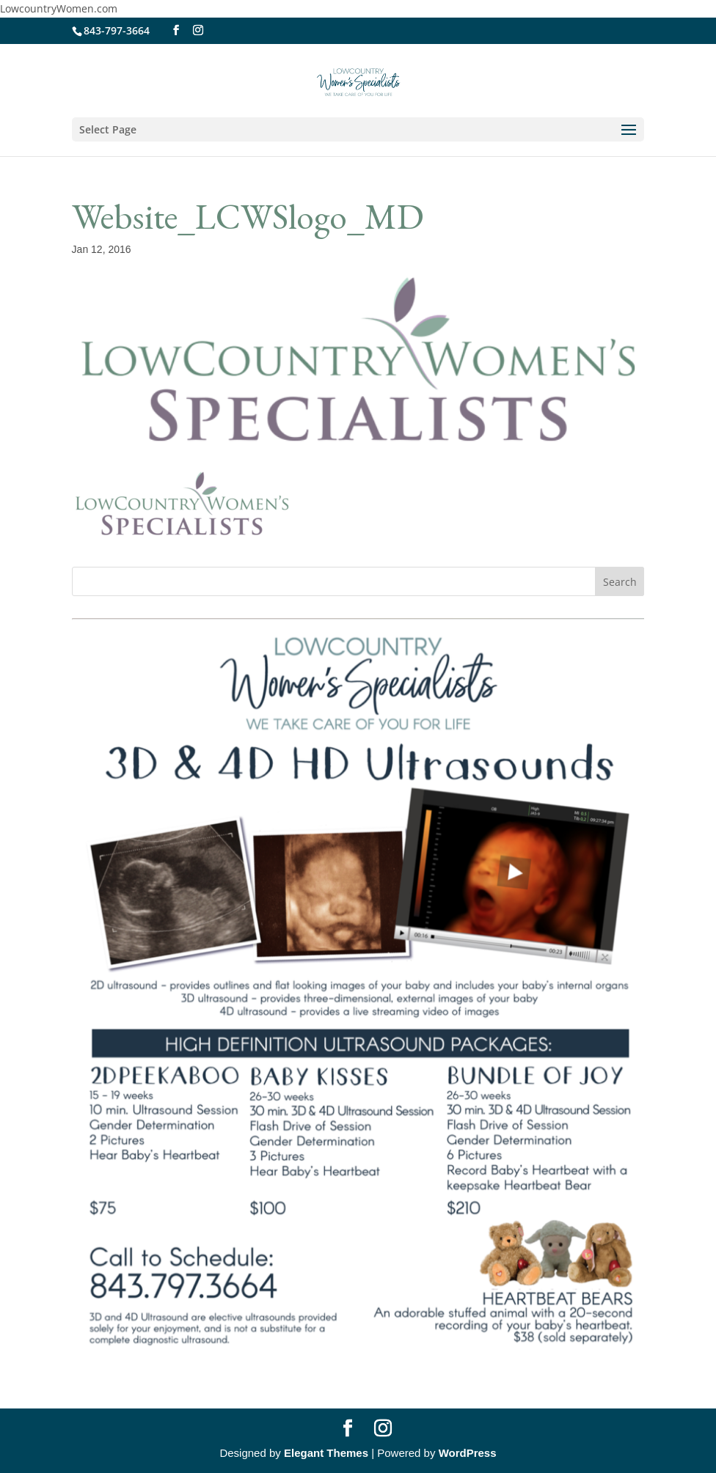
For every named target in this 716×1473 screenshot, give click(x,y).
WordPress (468, 1453)
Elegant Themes (326, 1453)
